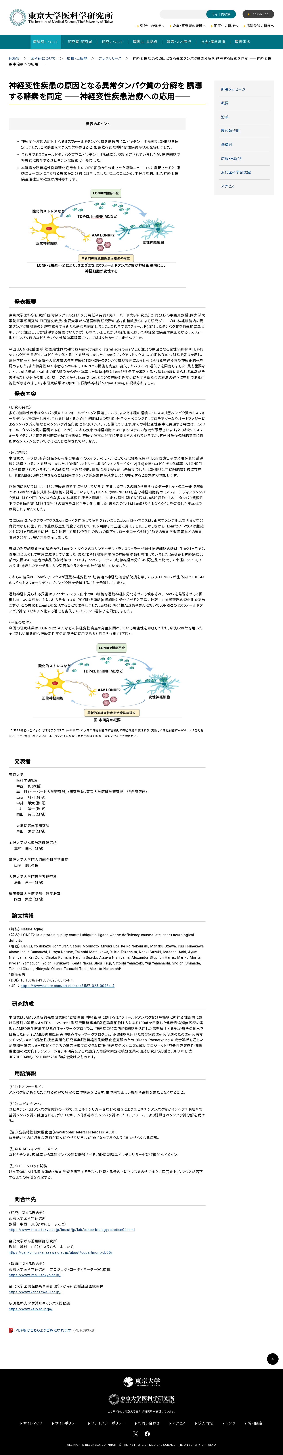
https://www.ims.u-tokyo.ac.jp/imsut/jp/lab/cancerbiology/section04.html (72, 1230)
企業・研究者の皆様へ (189, 26)
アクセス (227, 186)
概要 (225, 103)
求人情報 (205, 1423)
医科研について (43, 58)
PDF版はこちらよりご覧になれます (55, 1330)
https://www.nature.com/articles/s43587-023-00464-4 (68, 986)
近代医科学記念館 (236, 172)
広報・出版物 (77, 58)
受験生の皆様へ (152, 26)
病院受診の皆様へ (260, 26)
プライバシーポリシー (108, 1423)
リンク (230, 1423)
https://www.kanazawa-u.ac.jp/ (35, 1292)
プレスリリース (110, 58)
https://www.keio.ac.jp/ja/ (31, 1309)
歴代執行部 (230, 131)
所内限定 (255, 1423)
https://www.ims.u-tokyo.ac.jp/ (35, 1275)
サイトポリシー (66, 1423)
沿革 (225, 117)
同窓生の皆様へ (226, 26)
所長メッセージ (233, 89)
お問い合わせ (149, 1423)
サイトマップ (33, 1423)
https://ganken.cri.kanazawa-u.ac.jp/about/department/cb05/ (61, 1252)
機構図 (226, 145)
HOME (14, 58)
